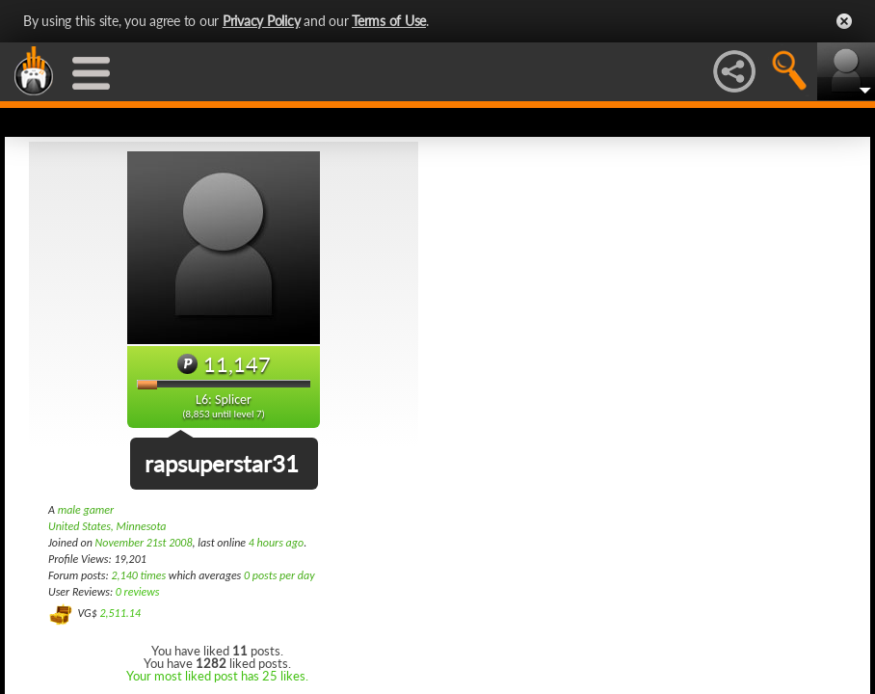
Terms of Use (389, 21)
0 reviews (138, 592)
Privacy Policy (262, 21)
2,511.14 (120, 613)
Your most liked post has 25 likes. (217, 675)
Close (844, 21)
